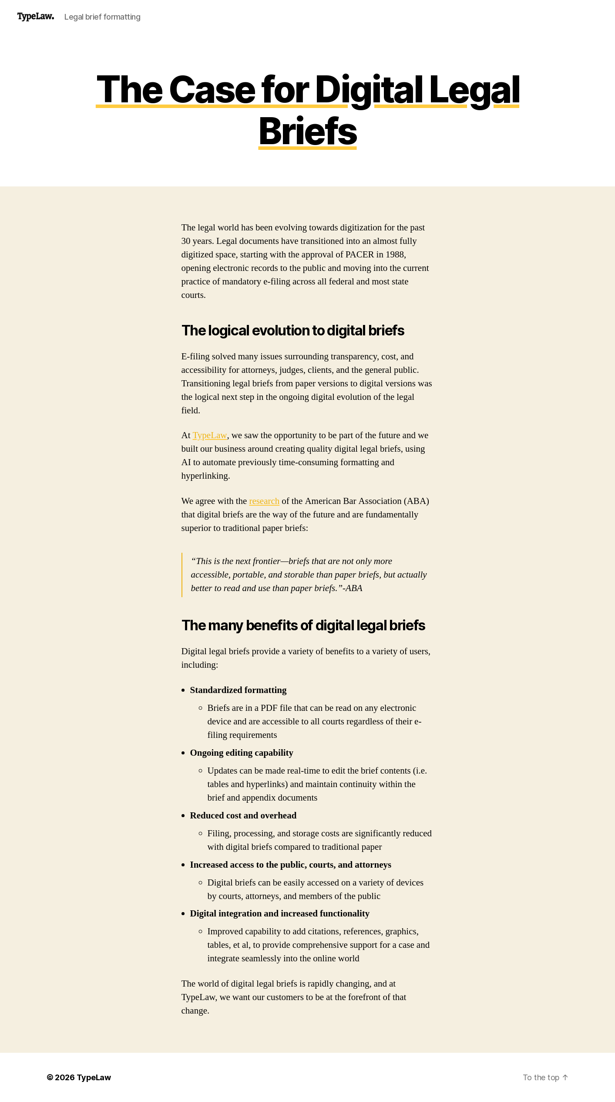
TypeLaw (210, 435)
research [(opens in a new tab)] (264, 501)
